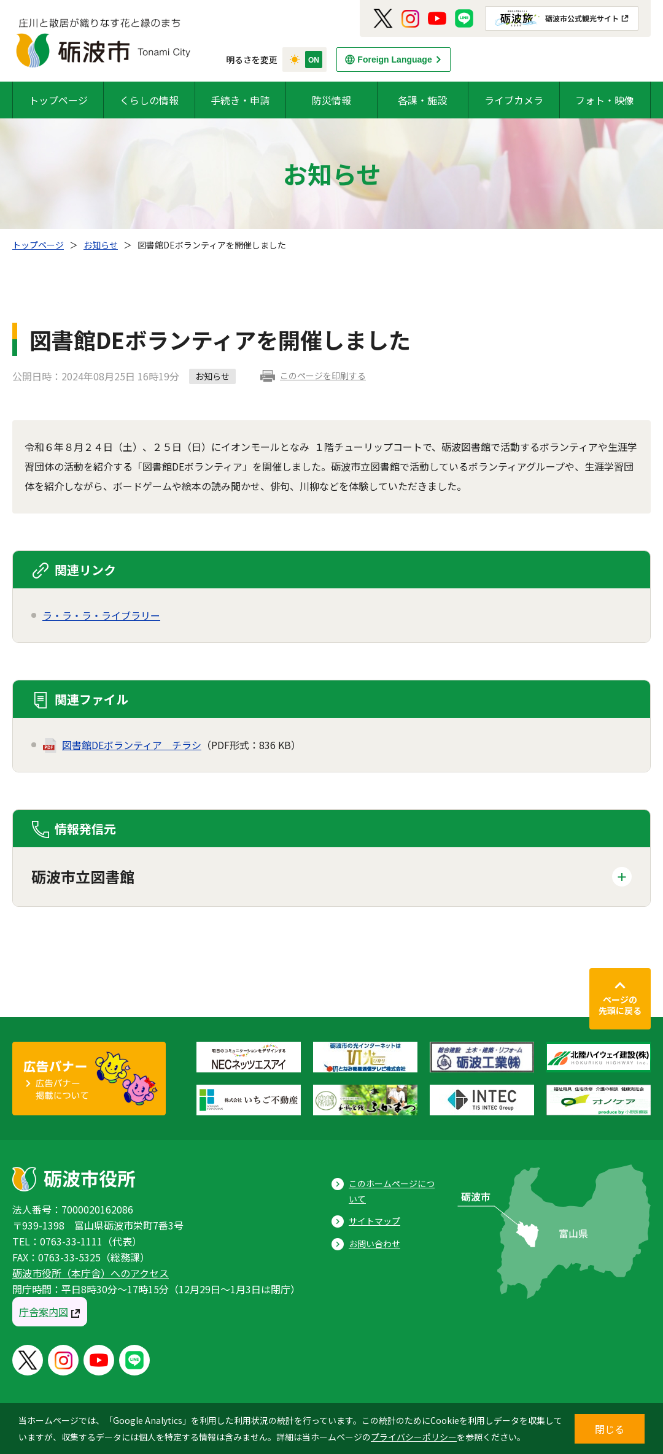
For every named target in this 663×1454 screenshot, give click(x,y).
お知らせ (100, 245)
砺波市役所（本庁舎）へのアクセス (90, 1273)
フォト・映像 (604, 100)
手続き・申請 (240, 100)
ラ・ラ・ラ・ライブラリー (101, 615)
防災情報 (331, 100)
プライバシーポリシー (414, 1437)
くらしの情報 (149, 100)
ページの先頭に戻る (620, 1005)
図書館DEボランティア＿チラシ (131, 744)
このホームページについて (392, 1191)
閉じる (609, 1428)
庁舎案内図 (43, 1311)
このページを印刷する (323, 375)
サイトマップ (374, 1221)
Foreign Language (394, 59)
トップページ (58, 100)
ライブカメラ (513, 100)
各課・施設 (422, 100)
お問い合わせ (374, 1243)
